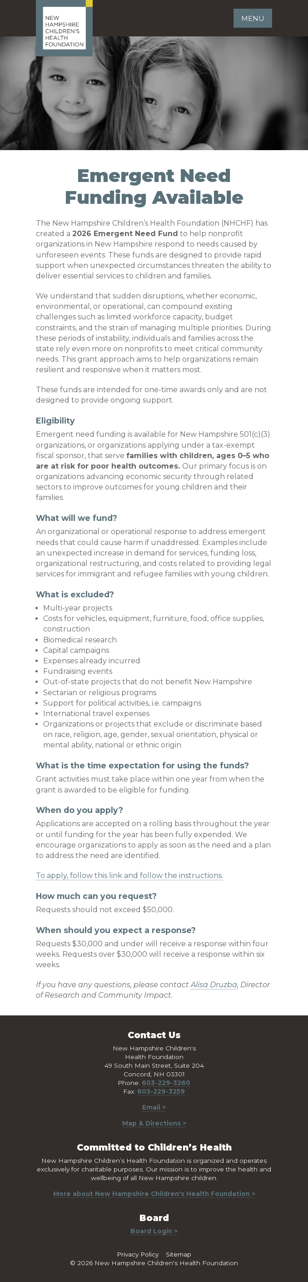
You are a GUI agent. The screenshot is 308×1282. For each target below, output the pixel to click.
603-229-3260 (166, 1082)
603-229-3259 (161, 1091)
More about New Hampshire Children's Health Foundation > (154, 1193)
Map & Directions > (154, 1123)
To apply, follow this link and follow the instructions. (129, 875)
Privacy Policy (138, 1254)
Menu (252, 18)
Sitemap (178, 1254)
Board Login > (154, 1231)
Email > (154, 1107)
